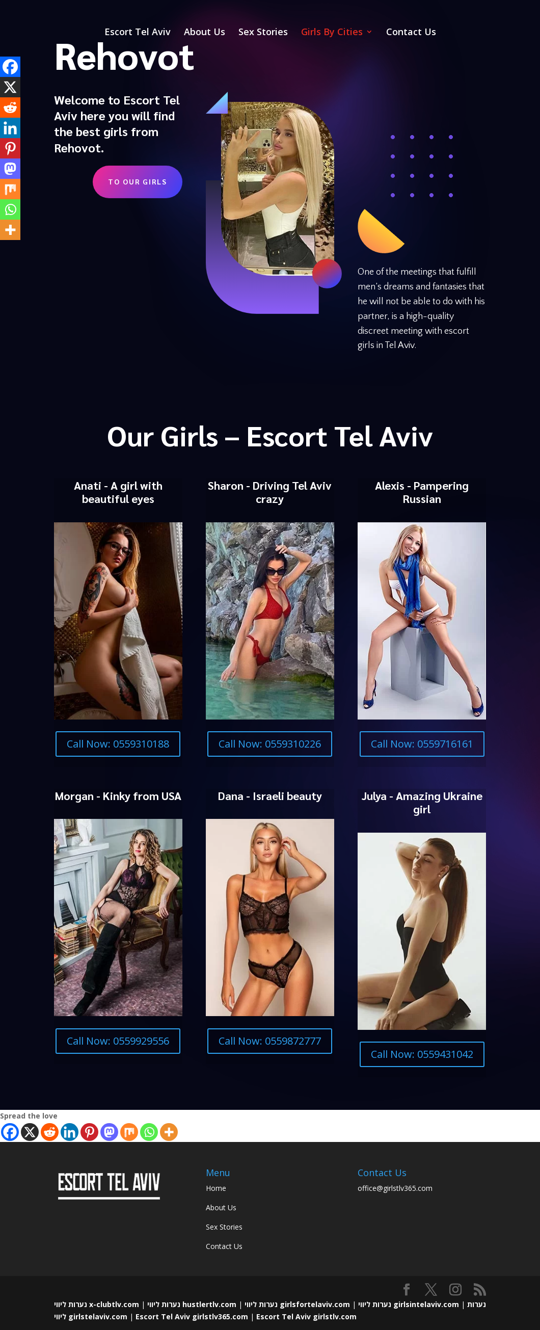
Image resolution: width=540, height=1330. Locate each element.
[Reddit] (50, 1132)
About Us (204, 33)
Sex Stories (263, 33)
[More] (169, 1132)
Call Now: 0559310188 (118, 744)
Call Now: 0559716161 (422, 744)
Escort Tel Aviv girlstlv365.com (192, 1316)
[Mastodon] (109, 1132)
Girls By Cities (332, 33)
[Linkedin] (69, 1132)
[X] (30, 1132)
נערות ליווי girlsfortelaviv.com (297, 1304)
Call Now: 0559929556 (118, 1041)
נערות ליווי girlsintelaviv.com (408, 1304)
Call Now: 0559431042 (422, 1054)
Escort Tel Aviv (137, 33)
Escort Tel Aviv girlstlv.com (306, 1316)
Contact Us (411, 33)
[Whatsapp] (149, 1132)
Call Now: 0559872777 (270, 1041)
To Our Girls (137, 181)
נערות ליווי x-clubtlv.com (96, 1304)
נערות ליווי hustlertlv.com (191, 1304)
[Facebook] (10, 1132)
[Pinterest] (89, 1132)
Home (216, 1188)
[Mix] (129, 1132)
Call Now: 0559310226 (270, 744)
